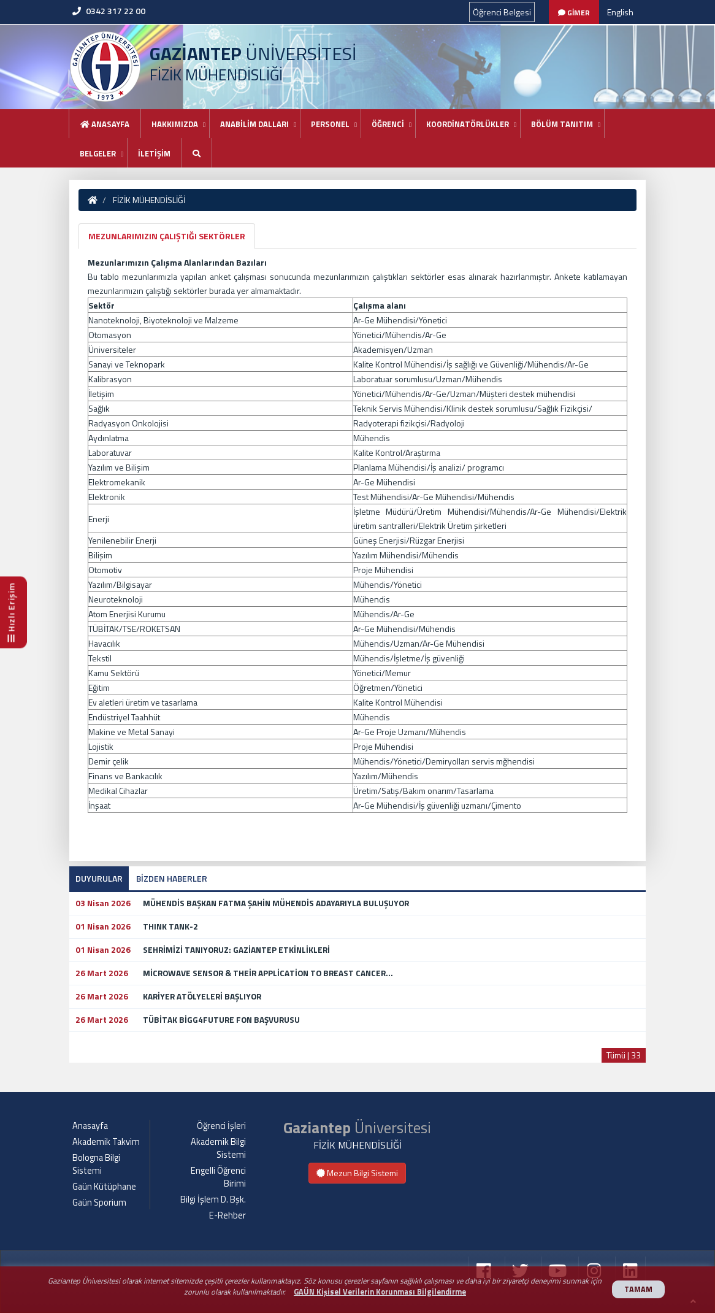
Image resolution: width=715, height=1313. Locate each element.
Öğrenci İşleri (221, 1126)
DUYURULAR (99, 878)
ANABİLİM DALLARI (254, 124)
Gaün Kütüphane (104, 1186)
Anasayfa (104, 124)
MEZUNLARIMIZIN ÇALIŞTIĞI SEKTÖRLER (166, 235)
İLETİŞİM (154, 153)
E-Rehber (227, 1215)
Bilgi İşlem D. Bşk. (213, 1199)
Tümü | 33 (623, 1055)
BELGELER (98, 153)
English (620, 12)
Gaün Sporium (99, 1202)
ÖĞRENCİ (388, 124)
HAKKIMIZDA (174, 124)
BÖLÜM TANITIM (562, 124)
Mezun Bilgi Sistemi (357, 1172)
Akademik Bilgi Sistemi (218, 1148)
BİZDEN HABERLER (171, 878)
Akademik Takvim (106, 1142)
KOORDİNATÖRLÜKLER (467, 124)
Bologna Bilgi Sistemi (96, 1164)
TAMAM (638, 1289)
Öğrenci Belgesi (502, 12)
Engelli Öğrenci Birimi (218, 1177)
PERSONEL (330, 124)
